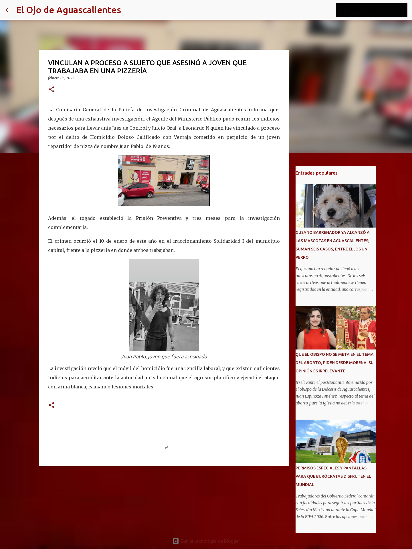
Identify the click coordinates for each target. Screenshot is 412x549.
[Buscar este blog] (377, 10)
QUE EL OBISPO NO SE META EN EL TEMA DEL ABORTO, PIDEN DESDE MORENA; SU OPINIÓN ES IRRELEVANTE (335, 362)
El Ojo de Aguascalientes (68, 10)
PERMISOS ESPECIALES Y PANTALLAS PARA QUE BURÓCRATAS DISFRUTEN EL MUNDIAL (333, 476)
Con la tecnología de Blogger (206, 541)
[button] (51, 90)
